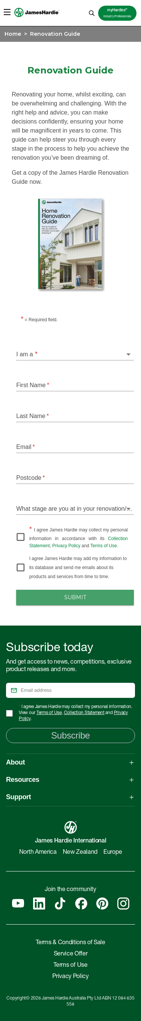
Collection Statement (84, 713)
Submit (75, 597)
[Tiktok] (60, 903)
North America (38, 853)
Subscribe (70, 735)
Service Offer (71, 954)
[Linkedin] (39, 903)
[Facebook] (81, 903)
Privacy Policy (66, 545)
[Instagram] (123, 903)
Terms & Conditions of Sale (70, 943)
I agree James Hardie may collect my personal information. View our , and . (75, 713)
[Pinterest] (102, 903)
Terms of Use (103, 545)
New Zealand (80, 853)
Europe (112, 853)
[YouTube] (18, 903)
